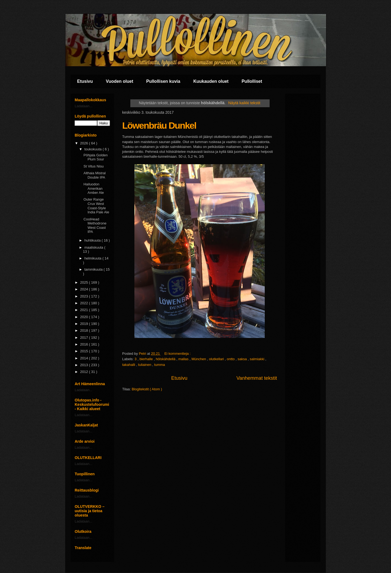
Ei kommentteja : (177, 354)
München (199, 359)
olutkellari (217, 359)
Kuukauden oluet (211, 81)
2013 (84, 365)
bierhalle (147, 359)
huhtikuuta (93, 240)
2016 (84, 344)
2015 (84, 351)
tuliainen (145, 365)
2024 (84, 289)
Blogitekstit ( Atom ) (147, 389)
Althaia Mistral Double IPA (94, 175)
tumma (159, 365)
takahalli (129, 365)
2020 (84, 317)
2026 (84, 143)
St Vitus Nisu (93, 166)
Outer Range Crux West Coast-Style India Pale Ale (96, 205)
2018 (84, 330)
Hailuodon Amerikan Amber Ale (93, 188)
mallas (184, 359)
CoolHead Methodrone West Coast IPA (94, 225)
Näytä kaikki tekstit (244, 103)
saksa (243, 359)
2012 (84, 372)
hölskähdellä (166, 359)
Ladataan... (83, 106)
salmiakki (257, 359)
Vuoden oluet (119, 81)
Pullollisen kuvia (163, 81)
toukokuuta (93, 149)
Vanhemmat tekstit (257, 378)
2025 (84, 282)
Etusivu (85, 81)
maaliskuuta (94, 247)
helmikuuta (93, 258)
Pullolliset (252, 81)
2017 (84, 337)
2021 (84, 310)
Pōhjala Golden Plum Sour (95, 157)
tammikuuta (94, 269)
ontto (231, 359)
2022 (84, 303)
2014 (84, 358)
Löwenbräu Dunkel (159, 125)
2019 (84, 324)
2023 (84, 296)
